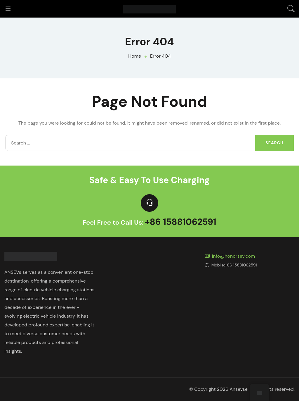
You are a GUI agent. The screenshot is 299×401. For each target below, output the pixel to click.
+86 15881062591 (180, 223)
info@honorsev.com (230, 256)
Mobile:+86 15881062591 (231, 265)
